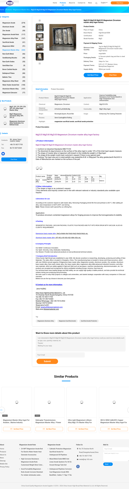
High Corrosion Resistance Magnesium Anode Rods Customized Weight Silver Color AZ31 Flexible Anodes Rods (31, 462)
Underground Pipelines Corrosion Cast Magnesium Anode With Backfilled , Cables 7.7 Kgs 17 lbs (60, 472)
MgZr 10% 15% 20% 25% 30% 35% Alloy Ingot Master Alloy (18, 108)
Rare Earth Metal (13, 54)
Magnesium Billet (13, 46)
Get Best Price (92, 75)
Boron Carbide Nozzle (13, 69)
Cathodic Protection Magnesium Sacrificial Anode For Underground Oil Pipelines (60, 452)
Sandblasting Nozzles (13, 58)
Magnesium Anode (13, 23)
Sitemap (2, 461)
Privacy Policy (4, 467)
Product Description (57, 89)
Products (3, 452)
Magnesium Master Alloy (13, 50)
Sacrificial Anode (13, 42)
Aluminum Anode (13, 27)
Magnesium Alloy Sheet (13, 81)
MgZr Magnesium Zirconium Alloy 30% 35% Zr (16, 115)
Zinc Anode (13, 31)
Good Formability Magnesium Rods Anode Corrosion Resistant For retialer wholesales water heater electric (32, 472)
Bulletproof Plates (13, 73)
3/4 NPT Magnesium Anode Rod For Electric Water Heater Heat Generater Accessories (32, 452)
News (2, 458)
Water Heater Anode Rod (13, 85)
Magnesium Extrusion (13, 93)
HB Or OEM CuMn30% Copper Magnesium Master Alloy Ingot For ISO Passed (113, 422)
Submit (47, 361)
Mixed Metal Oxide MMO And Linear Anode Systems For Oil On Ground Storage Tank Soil (60, 462)
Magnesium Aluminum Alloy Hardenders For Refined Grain (17, 123)
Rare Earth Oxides (13, 62)
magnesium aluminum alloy (46, 321)
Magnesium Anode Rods (13, 34)
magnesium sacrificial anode (67, 321)
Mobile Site (4, 464)
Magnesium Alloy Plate (13, 38)
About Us (3, 455)
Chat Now (120, 3)
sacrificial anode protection (89, 321)
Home (2, 449)
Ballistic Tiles (13, 77)
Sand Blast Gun (13, 65)
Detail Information (42, 89)
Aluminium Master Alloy (13, 89)
